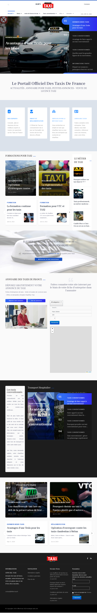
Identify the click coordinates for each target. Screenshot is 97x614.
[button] (69, 210)
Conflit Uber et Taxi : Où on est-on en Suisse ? (82, 222)
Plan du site (31, 580)
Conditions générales (34, 577)
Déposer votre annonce (18, 298)
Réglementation (15, 177)
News (18, 13)
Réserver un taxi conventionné (49, 256)
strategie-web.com (32, 610)
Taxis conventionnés (49, 13)
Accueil (10, 13)
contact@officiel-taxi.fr (11, 593)
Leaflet (88, 369)
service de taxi (54, 250)
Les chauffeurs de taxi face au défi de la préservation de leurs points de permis (25, 509)
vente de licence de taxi (31, 13)
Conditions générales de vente (59, 595)
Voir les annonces (16, 302)
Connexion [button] (86, 4)
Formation (12, 200)
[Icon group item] (87, 560)
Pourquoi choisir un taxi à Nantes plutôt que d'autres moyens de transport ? (68, 509)
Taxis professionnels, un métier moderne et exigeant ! (82, 200)
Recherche (54, 319)
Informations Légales (34, 574)
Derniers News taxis (14, 37)
